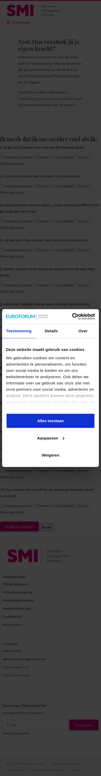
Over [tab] (83, 331)
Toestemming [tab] (19, 331)
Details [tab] (51, 331)
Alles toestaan (50, 421)
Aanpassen (50, 438)
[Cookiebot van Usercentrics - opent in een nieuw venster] (72, 316)
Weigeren (50, 455)
